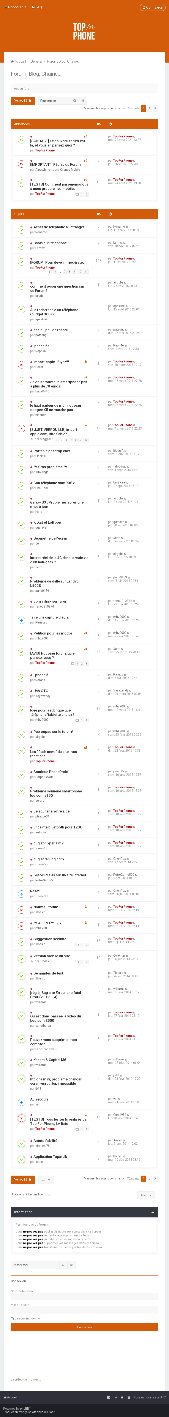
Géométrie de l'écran (50, 538)
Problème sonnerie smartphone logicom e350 (56, 793)
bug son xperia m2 (48, 843)
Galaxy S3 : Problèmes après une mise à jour (57, 504)
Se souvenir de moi (28, 1318)
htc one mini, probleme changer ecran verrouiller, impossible (56, 1081)
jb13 (38, 1088)
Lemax (40, 248)
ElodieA (40, 456)
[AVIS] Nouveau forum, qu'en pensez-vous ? (53, 655)
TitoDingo (42, 472)
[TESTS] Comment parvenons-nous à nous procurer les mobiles (59, 186)
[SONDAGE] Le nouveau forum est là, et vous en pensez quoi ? (57, 143)
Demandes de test (48, 973)
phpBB (24, 1408)
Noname (41, 232)
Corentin (119, 955)
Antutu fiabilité (45, 1140)
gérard (39, 800)
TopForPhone (45, 150)
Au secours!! (40, 1099)
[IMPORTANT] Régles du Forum (55, 164)
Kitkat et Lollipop (47, 522)
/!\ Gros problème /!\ (50, 467)
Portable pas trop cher (51, 451)
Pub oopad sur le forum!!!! (54, 731)
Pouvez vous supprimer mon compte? (53, 1042)
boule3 (118, 1156)
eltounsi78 (42, 1146)
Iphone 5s (41, 346)
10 (79, 271)
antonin (40, 832)
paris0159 (42, 590)
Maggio (45, 439)
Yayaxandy (43, 696)
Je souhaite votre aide (51, 811)
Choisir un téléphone (50, 243)
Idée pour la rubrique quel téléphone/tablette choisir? (52, 712)
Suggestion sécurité (49, 939)
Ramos (40, 680)
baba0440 (42, 391)
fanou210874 (44, 606)
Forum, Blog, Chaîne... (36, 74)
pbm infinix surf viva (49, 601)
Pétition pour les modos (53, 633)
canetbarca (43, 1025)
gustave (40, 527)
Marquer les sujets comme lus (104, 108)
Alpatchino (42, 169)
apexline (41, 319)
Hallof (39, 367)
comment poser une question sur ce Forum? (57, 288)
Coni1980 (119, 1114)
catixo (39, 1162)
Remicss (41, 622)
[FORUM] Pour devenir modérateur (58, 262)
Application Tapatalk (50, 1156)
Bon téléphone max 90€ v (53, 483)
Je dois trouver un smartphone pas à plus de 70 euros (58, 384)
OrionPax (41, 864)
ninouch (40, 415)
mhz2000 (119, 617)
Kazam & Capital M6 (49, 1060)
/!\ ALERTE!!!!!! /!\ (47, 923)
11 (85, 271)
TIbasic (40, 912)
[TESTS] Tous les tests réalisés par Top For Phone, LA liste (59, 1121)
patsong (41, 335)
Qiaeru (51, 1412)
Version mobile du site (51, 956)
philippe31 (42, 816)
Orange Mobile (70, 169)
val (37, 1104)
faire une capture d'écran (50, 617)
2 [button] (149, 108)
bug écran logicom (48, 859)
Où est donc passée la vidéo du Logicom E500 (55, 1018)
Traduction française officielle (23, 1412)
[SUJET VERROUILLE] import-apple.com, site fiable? (54, 431)
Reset (34, 891)
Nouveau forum (45, 907)
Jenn (38, 543)
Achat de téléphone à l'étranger (58, 227)
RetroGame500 (45, 880)
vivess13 (41, 848)
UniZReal (41, 488)
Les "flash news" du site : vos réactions (53, 753)
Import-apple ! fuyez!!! (51, 362)
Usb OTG (40, 691)
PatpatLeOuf (44, 777)
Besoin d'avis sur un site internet (59, 875)
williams (40, 1002)
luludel (39, 296)
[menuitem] (36, 7)
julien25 (118, 771)
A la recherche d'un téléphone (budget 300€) (54, 312)
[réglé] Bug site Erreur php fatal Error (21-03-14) (55, 994)
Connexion (18, 1281)
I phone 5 (40, 675)
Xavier (117, 1140)
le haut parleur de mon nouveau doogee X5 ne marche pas (55, 407)
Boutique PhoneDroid (50, 772)
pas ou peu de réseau (50, 330)
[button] (155, 108)
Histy (38, 511)
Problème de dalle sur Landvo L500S (54, 583)
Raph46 (40, 351)
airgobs (118, 282)
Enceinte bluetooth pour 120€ (57, 827)
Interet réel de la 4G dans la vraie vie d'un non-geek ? (59, 560)
